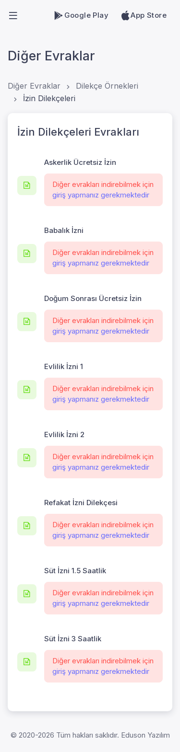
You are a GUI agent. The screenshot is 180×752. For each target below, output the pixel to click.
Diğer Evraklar (34, 86)
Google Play (80, 15)
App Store (143, 15)
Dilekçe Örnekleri (107, 86)
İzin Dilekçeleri (49, 98)
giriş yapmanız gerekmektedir (100, 194)
